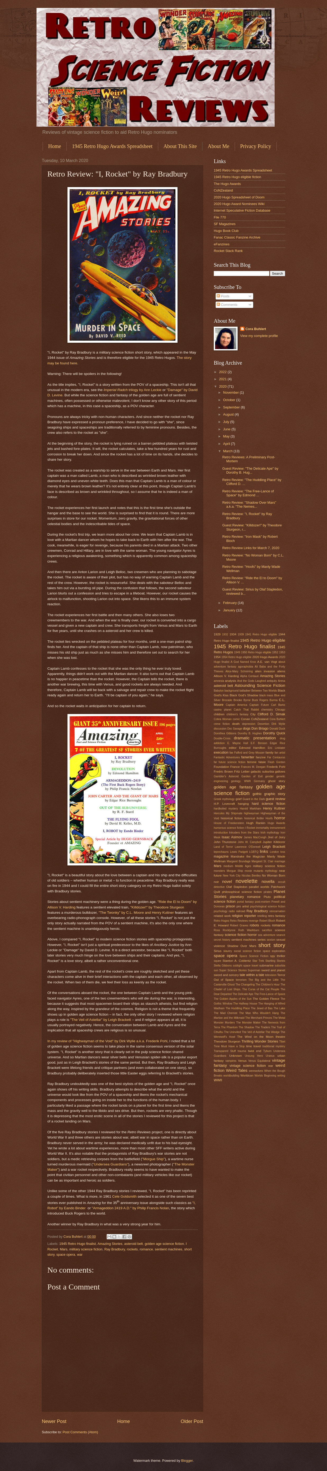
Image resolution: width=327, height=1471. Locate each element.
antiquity (272, 680)
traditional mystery (273, 1046)
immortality (262, 827)
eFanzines (221, 244)
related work (222, 915)
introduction (221, 832)
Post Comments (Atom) (80, 1432)
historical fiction (231, 818)
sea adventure (266, 935)
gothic (257, 794)
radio (232, 911)
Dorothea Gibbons (225, 733)
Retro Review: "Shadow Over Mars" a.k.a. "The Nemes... (249, 504)
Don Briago (260, 728)
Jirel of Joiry (276, 837)
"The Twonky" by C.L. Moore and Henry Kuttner (136, 913)
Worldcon (246, 1075)
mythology (271, 870)
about (281, 661)
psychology (221, 911)
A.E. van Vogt (267, 661)
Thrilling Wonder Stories (260, 1041)
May (226, 436)
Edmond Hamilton (252, 747)
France (235, 766)
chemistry (267, 709)
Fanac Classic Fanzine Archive (237, 237)
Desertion (263, 723)
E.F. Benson (259, 743)
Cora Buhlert (256, 329)
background (231, 690)
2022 (223, 372)
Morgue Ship (235, 870)
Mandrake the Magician (248, 856)
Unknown (235, 1055)
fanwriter (247, 757)
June (227, 429)
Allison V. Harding (226, 676)
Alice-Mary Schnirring (239, 671)
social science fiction (247, 951)
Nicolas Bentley (251, 875)
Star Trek (258, 960)
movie (248, 870)
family (270, 752)
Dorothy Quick (274, 733)
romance (146, 1249)
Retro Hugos (221, 920)
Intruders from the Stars (244, 832)
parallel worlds (259, 886)
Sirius (217, 951)
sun (216, 970)
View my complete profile (259, 336)
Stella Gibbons (223, 965)
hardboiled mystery (226, 808)
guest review (275, 799)
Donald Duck (277, 728)
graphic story (274, 794)
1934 (232, 634)
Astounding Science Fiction (260, 685)
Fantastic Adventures (227, 757)
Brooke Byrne (242, 700)
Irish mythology (269, 832)
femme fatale (256, 762)
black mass (266, 695)
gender (269, 776)
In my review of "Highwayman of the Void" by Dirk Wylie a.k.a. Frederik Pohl (107, 1041)
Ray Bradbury (114, 1249)
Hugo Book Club (226, 231)
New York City (231, 875)
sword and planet (273, 970)
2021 (223, 379)
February (230, 603)
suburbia (280, 965)
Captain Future (259, 704)
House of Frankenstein (229, 823)
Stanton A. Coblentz (236, 960)
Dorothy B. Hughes (250, 733)
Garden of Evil (251, 776)
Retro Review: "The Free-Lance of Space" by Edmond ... (248, 493)
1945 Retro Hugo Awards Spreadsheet (112, 146)
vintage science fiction (248, 1066)
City (253, 714)
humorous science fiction (229, 827)
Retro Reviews (239, 920)
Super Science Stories (233, 970)
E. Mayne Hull (237, 743)
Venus (242, 1060)
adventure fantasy (225, 666)
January (229, 610)
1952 (275, 652)
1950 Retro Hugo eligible (256, 652)
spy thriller (277, 956)
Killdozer (279, 842)
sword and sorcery (226, 975)
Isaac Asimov (232, 837)
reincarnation (277, 911)
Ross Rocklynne (224, 930)
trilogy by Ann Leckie (133, 390)
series (261, 939)
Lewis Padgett (239, 851)
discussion (220, 728)
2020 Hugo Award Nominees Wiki (239, 204)
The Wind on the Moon (255, 1036)
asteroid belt (133, 1244)
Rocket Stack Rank (228, 251)
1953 (282, 652)
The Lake (279, 1008)
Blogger (187, 1461)
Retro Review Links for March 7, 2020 (250, 548)
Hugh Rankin (255, 823)
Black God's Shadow (244, 695)
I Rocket (250, 827)
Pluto (267, 896)
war (80, 1254)
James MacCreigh (255, 837)
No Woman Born (273, 875)
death (236, 723)
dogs (247, 728)
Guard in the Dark (254, 799)
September (232, 407)
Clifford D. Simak (271, 714)
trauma (242, 1051)
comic (236, 719)
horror (279, 818)
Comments (227, 305)
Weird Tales (236, 1070)
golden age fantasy (233, 787)
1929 (217, 634)
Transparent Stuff (225, 1051)
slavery (227, 951)
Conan (245, 719)
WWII (218, 1080)
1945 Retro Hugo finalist (77, 1244)
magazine (221, 856)
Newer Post (54, 1421)
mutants (259, 870)
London (274, 851)
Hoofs (269, 818)
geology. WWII (241, 781)
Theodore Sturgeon (227, 1041)
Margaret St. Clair (263, 861)
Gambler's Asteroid (226, 776)
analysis (230, 680)
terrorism (241, 979)
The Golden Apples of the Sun (233, 998)
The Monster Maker (248, 1022)
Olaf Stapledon (236, 886)
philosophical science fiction (242, 891)
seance (280, 935)
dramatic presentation (255, 738)
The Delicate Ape (243, 994)
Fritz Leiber (242, 771)
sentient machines (168, 1249)
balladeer (245, 690)
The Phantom (229, 1027)
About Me (218, 146)
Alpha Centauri (249, 676)
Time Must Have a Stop (229, 1046)
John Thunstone (225, 842)
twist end (254, 1051)
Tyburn (267, 1051)
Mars (63, 1249)
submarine (266, 965)
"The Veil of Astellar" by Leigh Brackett (100, 1020)
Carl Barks (278, 704)
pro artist (243, 906)
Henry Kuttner (274, 808)
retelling (262, 916)
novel (227, 881)
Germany (259, 781)
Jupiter (267, 842)
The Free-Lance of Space (269, 994)
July (226, 422)
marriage (279, 861)
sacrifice (267, 930)
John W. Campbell (249, 842)
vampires (231, 1060)
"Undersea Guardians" (110, 1164)
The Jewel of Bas (261, 1008)
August (229, 414)
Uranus (270, 1055)
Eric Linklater (276, 747)
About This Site (180, 146)
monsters (219, 870)
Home (54, 146)
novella (268, 881)
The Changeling (245, 984)
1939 (241, 634)
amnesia (219, 680)
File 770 (220, 217)
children (219, 714)
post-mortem (262, 901)
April (227, 444)
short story (271, 945)
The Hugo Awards (227, 184)
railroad (240, 911)
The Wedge (273, 1032)
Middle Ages (243, 866)
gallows (280, 771)
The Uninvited (232, 1032)
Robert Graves (239, 925)
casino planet (222, 709)
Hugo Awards (276, 823)
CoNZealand (223, 190)
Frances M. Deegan (253, 766)
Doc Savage (234, 728)
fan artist (280, 752)
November (231, 392)
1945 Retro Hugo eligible (262, 640)
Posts (223, 296)
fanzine (261, 757)
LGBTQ (253, 851)
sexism (271, 939)
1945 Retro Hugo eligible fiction (237, 177)
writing (281, 1075)
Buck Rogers (260, 700)
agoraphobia (245, 666)
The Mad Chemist (225, 1013)
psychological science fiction (267, 906)
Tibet (282, 1041)
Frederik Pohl (276, 766)
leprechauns (221, 851)
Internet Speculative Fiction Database (242, 210)
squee (217, 960)
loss (282, 851)
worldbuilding (231, 1075)
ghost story (276, 781)
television (270, 975)
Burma (274, 700)
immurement (277, 827)
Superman (254, 970)
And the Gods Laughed (251, 680)
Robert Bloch (267, 920)
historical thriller (254, 818)
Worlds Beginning (265, 1075)
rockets (132, 1249)
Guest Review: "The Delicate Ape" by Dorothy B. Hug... (250, 470)
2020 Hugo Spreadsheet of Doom (239, 197)
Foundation (221, 766)
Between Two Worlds (264, 690)
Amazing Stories (110, 1244)
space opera (65, 1254)
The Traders (262, 1027)
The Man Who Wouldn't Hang (259, 1013)
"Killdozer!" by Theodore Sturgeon (157, 907)
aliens (281, 671)
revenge (253, 920)
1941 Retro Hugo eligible (261, 634)
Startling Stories (275, 960)
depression (248, 723)
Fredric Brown (223, 771)
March (228, 451)
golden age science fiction (164, 1244)
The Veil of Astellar (253, 1032)
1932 (225, 634)
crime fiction (222, 723)
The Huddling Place (238, 1008)
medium (228, 866)
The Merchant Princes (258, 1017)
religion (237, 916)
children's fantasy (237, 714)
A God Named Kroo (243, 661)
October (229, 400)
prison (230, 906)
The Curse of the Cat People (260, 989)
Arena (281, 680)
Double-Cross (222, 738)
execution (221, 752)
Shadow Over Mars (241, 946)
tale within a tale (252, 975)
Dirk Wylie (278, 723)
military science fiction (85, 1249)
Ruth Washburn (248, 930)
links (264, 851)
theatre (280, 1036)
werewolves (256, 1070)
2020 (223, 386)
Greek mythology (224, 799)
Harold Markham (250, 808)
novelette (246, 881)
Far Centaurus (276, 757)
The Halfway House (245, 1003)
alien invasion (265, 671)
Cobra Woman (223, 719)
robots (254, 925)
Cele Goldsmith (124, 1196)
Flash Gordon (276, 762)
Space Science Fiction (254, 956)
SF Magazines (224, 224)
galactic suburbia (262, 771)
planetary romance (245, 897)
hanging (243, 803)
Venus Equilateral (259, 1060)
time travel (253, 1046)
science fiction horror (241, 935)
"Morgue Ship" (153, 1159)
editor (233, 747)
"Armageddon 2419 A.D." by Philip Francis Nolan (130, 1208)
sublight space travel (245, 965)
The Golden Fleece (266, 998)
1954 (217, 657)
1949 (237, 652)
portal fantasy (245, 901)
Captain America (236, 704)
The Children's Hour (268, 984)
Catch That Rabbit (246, 709)
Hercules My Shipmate (228, 813)
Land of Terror (223, 846)
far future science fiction (230, 762)
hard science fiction (268, 804)
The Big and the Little (263, 979)
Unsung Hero (254, 1055)
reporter (250, 916)
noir (216, 881)
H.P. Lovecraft (224, 803)
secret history (222, 939)
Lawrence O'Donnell (248, 846)
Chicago (280, 709)
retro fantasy (276, 915)
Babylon (219, 690)
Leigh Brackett (273, 847)
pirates (268, 892)
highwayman (251, 813)
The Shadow (246, 1027)
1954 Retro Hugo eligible (236, 657)
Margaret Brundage (239, 861)
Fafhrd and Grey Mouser (249, 752)
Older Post (192, 1421)
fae (231, 752)
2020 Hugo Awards (265, 657)
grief (238, 799)
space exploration (274, 951)
